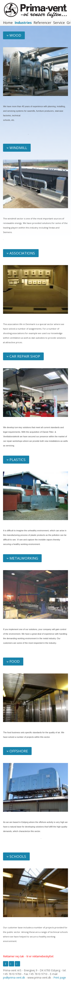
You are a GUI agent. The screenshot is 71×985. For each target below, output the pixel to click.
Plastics (17, 459)
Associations (22, 253)
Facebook (5, 963)
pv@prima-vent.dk (14, 977)
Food (14, 661)
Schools (17, 856)
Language (65, 10)
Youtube (17, 963)
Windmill (18, 147)
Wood (15, 35)
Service (59, 23)
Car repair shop (24, 356)
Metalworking (23, 558)
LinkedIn (11, 963)
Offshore (18, 751)
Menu (58, 10)
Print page (59, 977)
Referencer (42, 23)
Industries (23, 23)
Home (8, 23)
